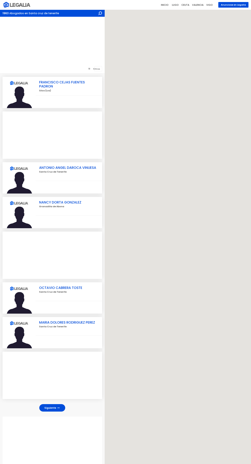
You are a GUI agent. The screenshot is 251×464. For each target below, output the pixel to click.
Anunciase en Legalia (233, 4)
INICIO (165, 5)
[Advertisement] (52, 42)
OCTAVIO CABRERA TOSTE (60, 287)
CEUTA (185, 5)
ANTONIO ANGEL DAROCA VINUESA (67, 167)
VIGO (209, 5)
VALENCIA (198, 5)
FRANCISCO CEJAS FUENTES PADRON (62, 84)
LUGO (175, 5)
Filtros (96, 68)
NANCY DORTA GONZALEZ (60, 202)
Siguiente (52, 408)
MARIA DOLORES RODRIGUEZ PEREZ (67, 322)
